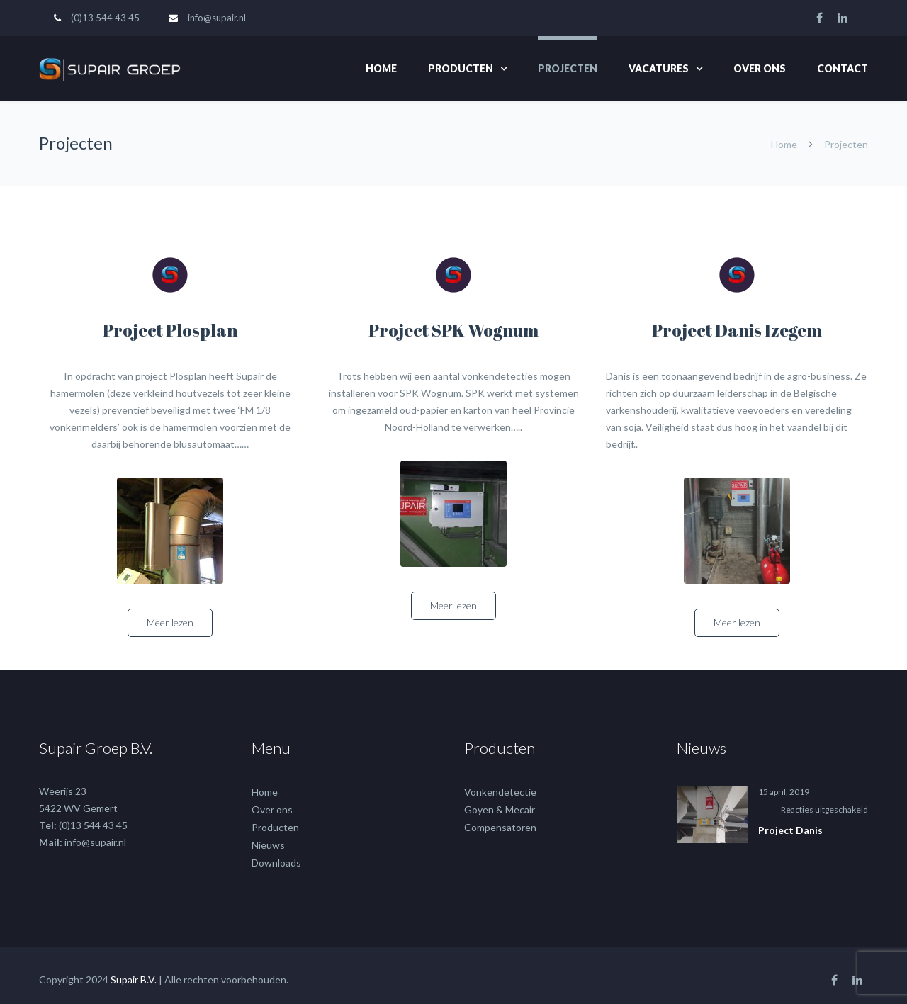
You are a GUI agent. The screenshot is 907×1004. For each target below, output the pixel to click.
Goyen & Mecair (499, 801)
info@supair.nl (217, 17)
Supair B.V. (134, 971)
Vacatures (659, 68)
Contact (842, 68)
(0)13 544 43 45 (105, 17)
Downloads (276, 854)
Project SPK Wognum (453, 330)
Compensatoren (500, 819)
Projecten (567, 68)
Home (381, 68)
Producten (460, 68)
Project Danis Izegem (737, 330)
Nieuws (268, 836)
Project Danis (790, 822)
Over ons (759, 68)
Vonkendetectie (500, 783)
